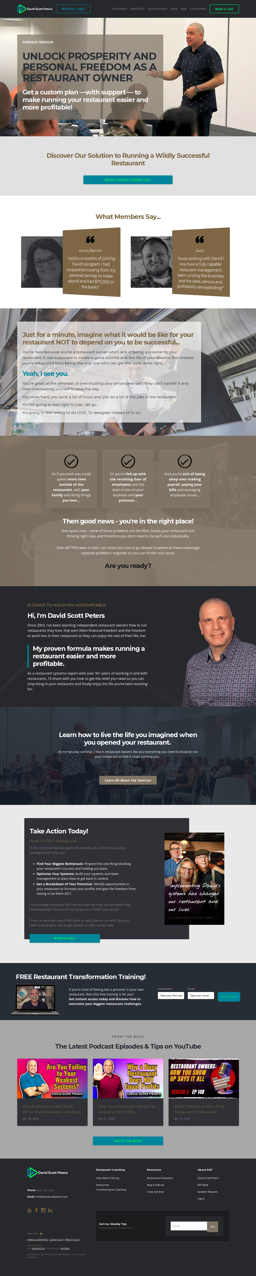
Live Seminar (198, 8)
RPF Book (203, 1185)
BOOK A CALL (64, 938)
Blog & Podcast (155, 1185)
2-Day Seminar (155, 1191)
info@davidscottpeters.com (51, 1196)
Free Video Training (107, 1178)
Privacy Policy (72, 1239)
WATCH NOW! (229, 996)
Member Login (73, 9)
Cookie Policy (56, 1239)
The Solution (119, 8)
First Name (165, 989)
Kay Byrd (65, 1248)
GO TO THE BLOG (128, 1141)
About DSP (137, 8)
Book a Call (224, 9)
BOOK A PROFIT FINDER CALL (128, 180)
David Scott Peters (208, 1178)
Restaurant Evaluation (160, 1178)
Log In (201, 1198)
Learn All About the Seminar (128, 780)
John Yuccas (38, 1248)
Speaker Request (207, 1191)
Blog (184, 8)
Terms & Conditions (37, 1239)
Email (192, 989)
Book (174, 8)
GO (213, 1226)
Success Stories (157, 8)
